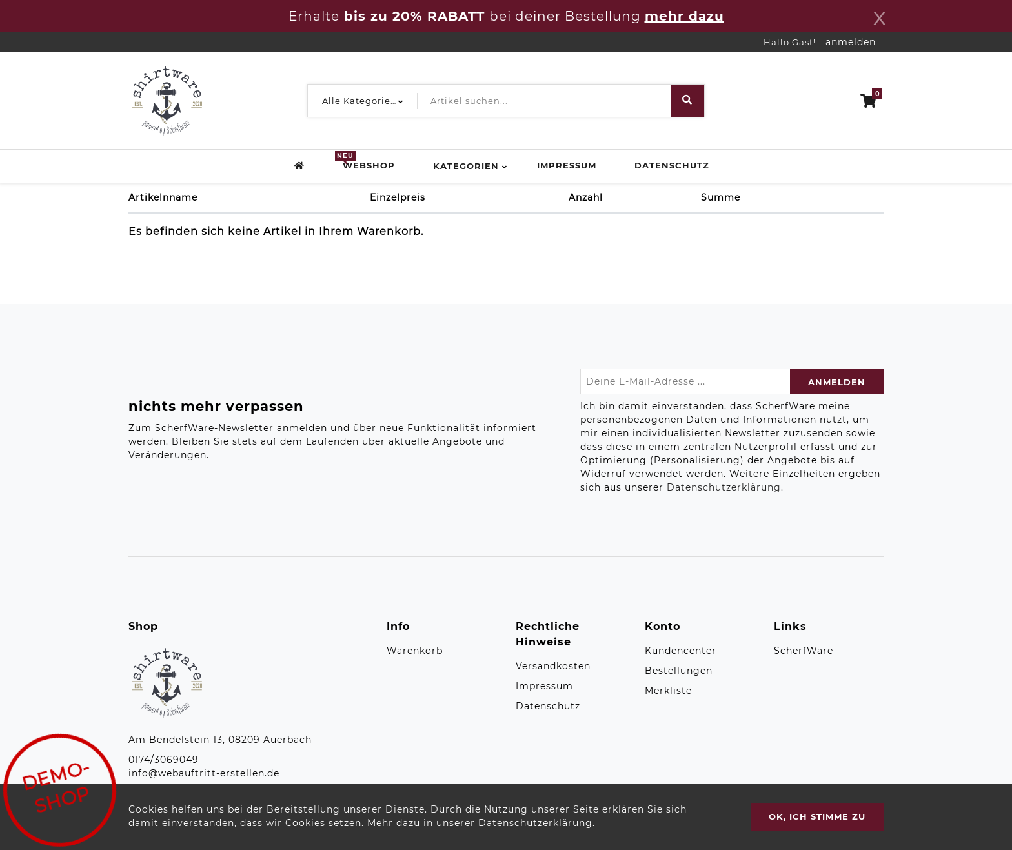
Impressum (566, 165)
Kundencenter (680, 650)
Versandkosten (553, 666)
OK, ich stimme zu (817, 816)
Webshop (369, 164)
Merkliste (668, 690)
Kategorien (466, 166)
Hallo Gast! (790, 42)
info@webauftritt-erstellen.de (203, 773)
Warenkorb (415, 650)
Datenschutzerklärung (724, 487)
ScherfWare (803, 650)
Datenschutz (671, 165)
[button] (359, 100)
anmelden (850, 42)
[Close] (880, 16)
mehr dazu (684, 16)
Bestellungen (679, 670)
